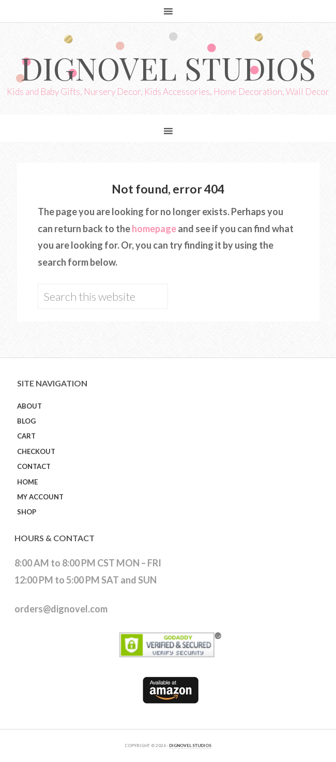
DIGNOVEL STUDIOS (190, 745)
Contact (34, 466)
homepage (154, 228)
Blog (26, 421)
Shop (26, 512)
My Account (40, 497)
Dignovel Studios (168, 67)
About (29, 406)
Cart (26, 436)
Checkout (36, 451)
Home (27, 482)
